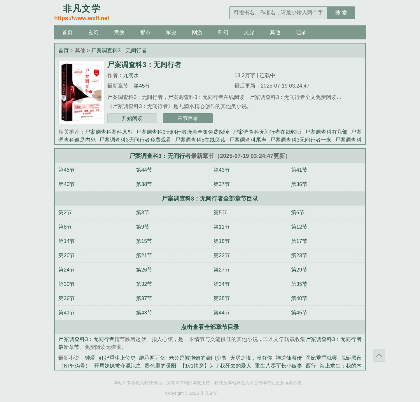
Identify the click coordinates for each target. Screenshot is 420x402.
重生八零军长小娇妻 (278, 366)
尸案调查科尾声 (248, 140)
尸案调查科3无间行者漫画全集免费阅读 (182, 132)
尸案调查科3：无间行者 (119, 50)
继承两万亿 (152, 358)
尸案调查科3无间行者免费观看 (135, 140)
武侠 (119, 32)
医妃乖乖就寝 (321, 358)
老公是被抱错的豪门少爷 (198, 358)
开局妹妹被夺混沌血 (117, 366)
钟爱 (90, 358)
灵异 (249, 32)
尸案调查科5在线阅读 (200, 140)
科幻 (223, 32)
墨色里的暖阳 (160, 366)
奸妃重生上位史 (117, 358)
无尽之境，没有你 (251, 358)
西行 (311, 366)
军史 (171, 32)
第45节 (142, 86)
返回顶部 (379, 355)
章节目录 (187, 118)
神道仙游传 (289, 358)
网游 (197, 32)
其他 (275, 32)
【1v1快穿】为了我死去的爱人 (215, 366)
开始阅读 (132, 118)
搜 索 (341, 13)
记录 (301, 32)
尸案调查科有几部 (326, 132)
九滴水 (131, 75)
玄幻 (93, 32)
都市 (145, 32)
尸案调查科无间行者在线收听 (267, 132)
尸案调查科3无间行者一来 (301, 140)
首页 (67, 32)
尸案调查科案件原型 (109, 132)
